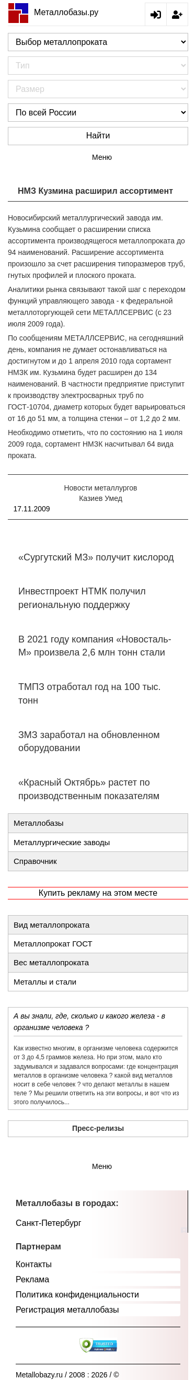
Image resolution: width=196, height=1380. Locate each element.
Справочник (35, 861)
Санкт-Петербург (48, 1223)
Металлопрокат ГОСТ (53, 943)
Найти (98, 135)
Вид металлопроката (51, 924)
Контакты (34, 1264)
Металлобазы (39, 822)
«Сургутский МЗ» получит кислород (96, 557)
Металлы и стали (45, 981)
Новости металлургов (100, 488)
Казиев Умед (100, 498)
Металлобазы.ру (53, 12)
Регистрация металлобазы (67, 1309)
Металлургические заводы (62, 842)
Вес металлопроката (51, 962)
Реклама (32, 1279)
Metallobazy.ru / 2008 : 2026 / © (67, 1375)
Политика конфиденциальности (77, 1294)
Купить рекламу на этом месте (98, 892)
